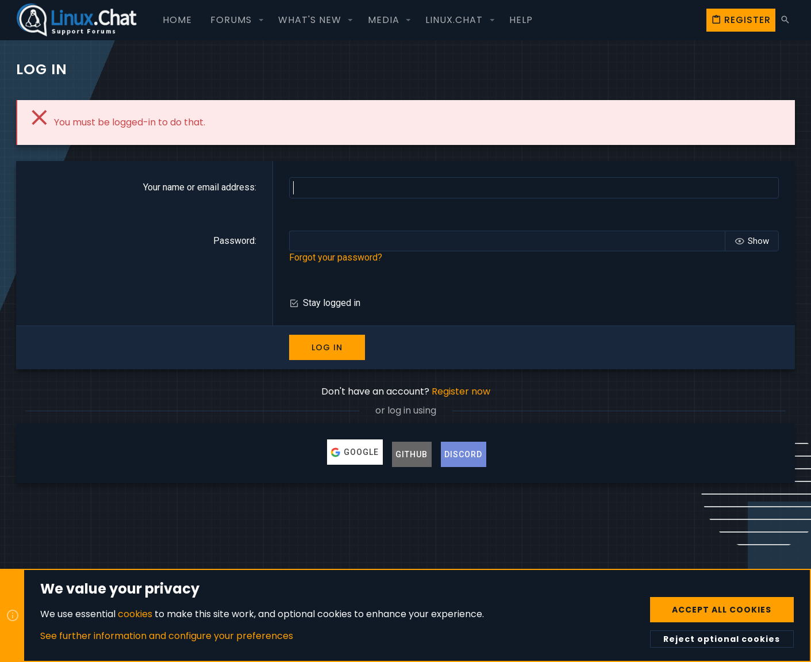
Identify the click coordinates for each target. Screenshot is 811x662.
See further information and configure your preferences (166, 635)
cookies (135, 613)
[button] (261, 20)
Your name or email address (199, 187)
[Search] (785, 20)
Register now (461, 391)
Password (234, 240)
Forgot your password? (335, 257)
